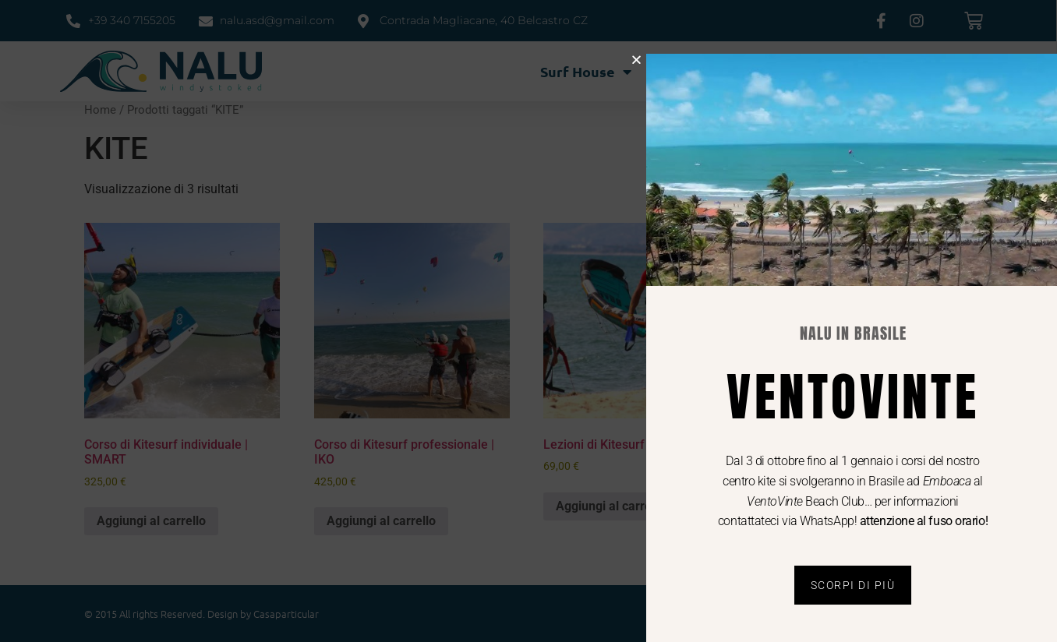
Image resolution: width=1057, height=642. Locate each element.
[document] (528, 321)
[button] (661, 59)
